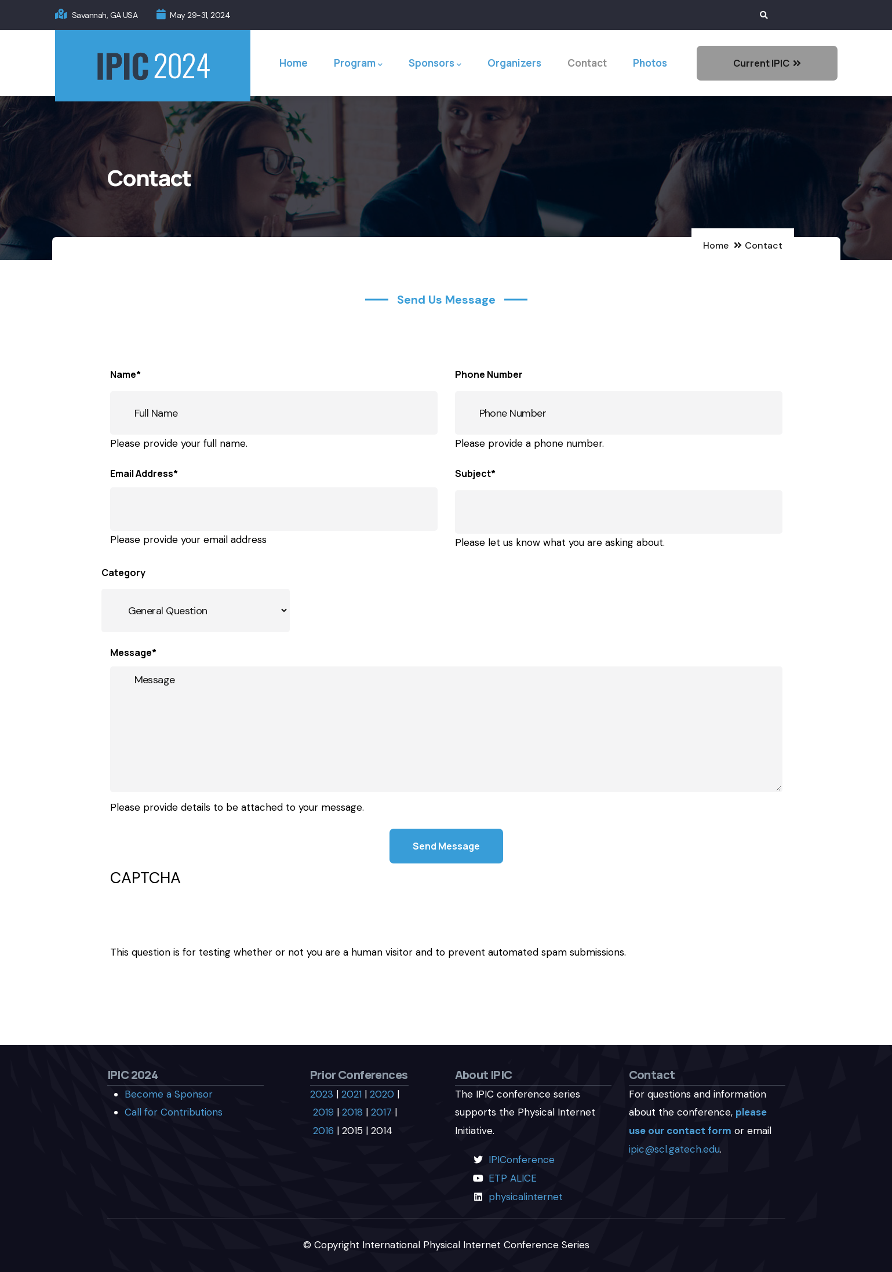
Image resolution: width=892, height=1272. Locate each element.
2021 (351, 1094)
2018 (352, 1112)
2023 (321, 1094)
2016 (323, 1130)
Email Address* (144, 473)
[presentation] (198, 920)
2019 (323, 1112)
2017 (381, 1112)
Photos (650, 63)
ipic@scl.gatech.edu (674, 1149)
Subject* (475, 473)
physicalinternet (526, 1196)
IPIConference (522, 1159)
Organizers (514, 63)
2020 (382, 1094)
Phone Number (489, 374)
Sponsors (435, 63)
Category (123, 572)
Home (293, 63)
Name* (125, 374)
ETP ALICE (513, 1178)
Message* (133, 652)
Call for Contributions (174, 1112)
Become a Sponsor (169, 1094)
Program (358, 63)
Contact (587, 63)
